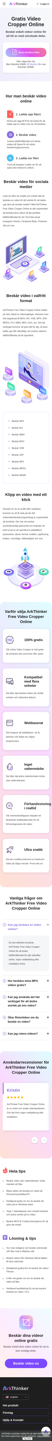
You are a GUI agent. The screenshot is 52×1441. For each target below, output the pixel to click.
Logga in (42, 3)
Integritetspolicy (44, 1436)
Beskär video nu (26, 1363)
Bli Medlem (32, 64)
